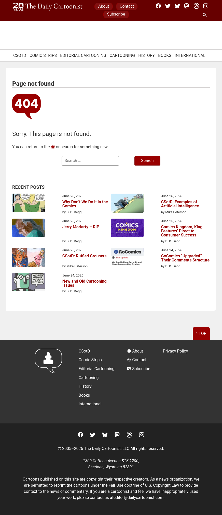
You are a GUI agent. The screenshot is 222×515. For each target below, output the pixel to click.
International (190, 55)
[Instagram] (206, 6)
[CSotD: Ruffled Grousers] (28, 258)
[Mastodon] (187, 6)
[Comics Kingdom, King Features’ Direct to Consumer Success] (127, 229)
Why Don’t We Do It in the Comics (85, 204)
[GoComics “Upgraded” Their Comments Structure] (127, 257)
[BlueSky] (177, 6)
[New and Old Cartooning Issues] (28, 283)
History (146, 55)
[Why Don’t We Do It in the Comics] (28, 204)
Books (164, 55)
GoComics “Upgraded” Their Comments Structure (185, 258)
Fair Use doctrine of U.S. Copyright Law (144, 485)
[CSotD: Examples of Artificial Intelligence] (127, 204)
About (103, 6)
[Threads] (196, 6)
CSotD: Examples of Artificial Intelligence (180, 204)
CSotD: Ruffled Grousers (84, 256)
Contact (127, 6)
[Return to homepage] (50, 381)
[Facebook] (158, 6)
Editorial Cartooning (83, 55)
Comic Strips (43, 55)
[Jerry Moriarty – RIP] (28, 229)
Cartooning (122, 55)
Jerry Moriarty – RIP (80, 227)
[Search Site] (206, 15)
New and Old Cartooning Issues (84, 283)
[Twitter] (168, 6)
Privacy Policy (175, 351)
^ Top (201, 333)
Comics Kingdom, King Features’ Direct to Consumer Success (181, 231)
